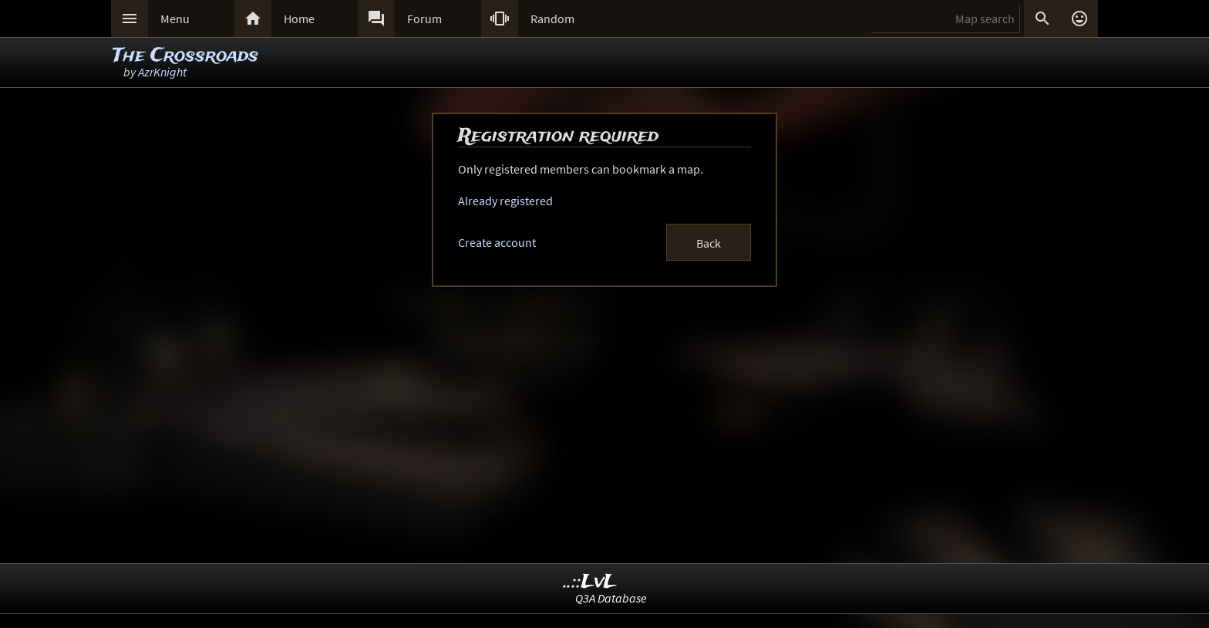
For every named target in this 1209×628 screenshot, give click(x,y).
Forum (424, 18)
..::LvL (590, 582)
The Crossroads (185, 55)
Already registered (505, 200)
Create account (497, 242)
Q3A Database (611, 598)
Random (552, 18)
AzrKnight (162, 71)
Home (299, 18)
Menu (175, 18)
